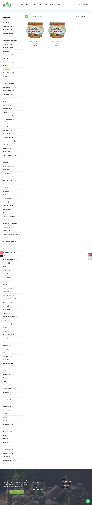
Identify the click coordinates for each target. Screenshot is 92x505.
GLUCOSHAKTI (7, 198)
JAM (4, 248)
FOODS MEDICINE (7, 177)
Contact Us (61, 4)
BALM (4, 76)
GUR (4, 213)
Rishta (5, 360)
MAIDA (5, 284)
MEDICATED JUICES (8, 288)
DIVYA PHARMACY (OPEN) (9, 155)
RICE (4, 352)
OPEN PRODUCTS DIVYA (9, 317)
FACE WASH (6, 173)
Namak (5, 306)
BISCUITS (5, 87)
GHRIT (4, 195)
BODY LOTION (6, 94)
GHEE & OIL (6, 191)
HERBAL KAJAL (6, 230)
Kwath (5, 274)
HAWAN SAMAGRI (7, 227)
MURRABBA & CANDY (8, 299)
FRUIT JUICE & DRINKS (8, 180)
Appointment (43, 4)
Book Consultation (16, 491)
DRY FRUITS (6, 159)
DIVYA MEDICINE (7, 152)
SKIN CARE (5, 399)
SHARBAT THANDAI (8, 388)
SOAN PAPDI (6, 403)
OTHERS (5, 320)
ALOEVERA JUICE (7, 47)
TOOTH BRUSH (7, 446)
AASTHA (5, 22)
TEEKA (4, 439)
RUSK (4, 370)
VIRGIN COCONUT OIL (8, 460)
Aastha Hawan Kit (8, 33)
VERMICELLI (6, 456)
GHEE (4, 187)
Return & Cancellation (37, 484)
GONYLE (5, 202)
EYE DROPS (6, 169)
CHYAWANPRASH (7, 116)
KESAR (4, 256)
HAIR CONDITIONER (8, 216)
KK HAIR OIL (6, 270)
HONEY (5, 238)
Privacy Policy (35, 482)
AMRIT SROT (6, 58)
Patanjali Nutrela (7, 334)
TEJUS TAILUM (6, 442)
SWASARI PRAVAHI (8, 428)
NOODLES (5, 313)
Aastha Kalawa (7, 37)
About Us (28, 4)
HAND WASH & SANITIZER (9, 223)
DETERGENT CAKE (7, 137)
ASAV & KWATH (7, 62)
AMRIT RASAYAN (7, 55)
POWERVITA (6, 345)
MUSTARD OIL (6, 302)
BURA (4, 101)
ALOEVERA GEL (7, 44)
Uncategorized (7, 449)
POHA (4, 342)
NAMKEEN (5, 309)
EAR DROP (5, 162)
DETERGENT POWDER (8, 141)
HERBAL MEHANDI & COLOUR (10, 234)
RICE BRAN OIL (6, 356)
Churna (5, 112)
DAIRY (4, 123)
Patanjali (5, 331)
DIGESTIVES (6, 144)
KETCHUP (5, 263)
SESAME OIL (6, 385)
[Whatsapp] (88, 501)
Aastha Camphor (7, 26)
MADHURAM (6, 281)
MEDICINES (6, 291)
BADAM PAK (6, 69)
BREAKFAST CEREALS (8, 98)
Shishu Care (6, 392)
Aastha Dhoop (7, 30)
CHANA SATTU (7, 108)
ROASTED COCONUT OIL (9, 367)
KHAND (5, 266)
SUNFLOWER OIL (7, 424)
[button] (86, 4)
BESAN (4, 80)
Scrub (4, 378)
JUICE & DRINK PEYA (8, 252)
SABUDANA (6, 374)
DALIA (4, 126)
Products (52, 4)
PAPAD (5, 327)
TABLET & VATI (7, 431)
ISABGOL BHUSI (7, 245)
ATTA (4, 65)
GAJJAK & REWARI (7, 184)
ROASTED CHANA (7, 363)
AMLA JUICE (6, 51)
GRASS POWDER (7, 205)
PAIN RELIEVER (6, 324)
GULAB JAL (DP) (7, 209)
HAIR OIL (5, 220)
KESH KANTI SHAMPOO (9, 259)
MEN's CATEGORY (7, 295)
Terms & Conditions (37, 489)
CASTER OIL (6, 105)
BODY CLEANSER (7, 91)
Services (35, 4)
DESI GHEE (5, 134)
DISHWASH (6, 148)
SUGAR (5, 417)
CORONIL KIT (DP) (7, 119)
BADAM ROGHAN (7, 73)
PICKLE (5, 338)
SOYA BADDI (6, 406)
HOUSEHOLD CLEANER (8, 241)
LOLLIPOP (5, 277)
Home (22, 4)
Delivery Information (37, 480)
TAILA (4, 435)
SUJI (4, 421)
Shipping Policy (36, 487)
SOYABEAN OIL (7, 410)
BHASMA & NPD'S (7, 83)
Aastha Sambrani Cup (9, 40)
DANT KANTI (6, 130)
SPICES (5, 413)
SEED (4, 381)
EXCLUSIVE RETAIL (7, 166)
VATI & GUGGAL (7, 453)
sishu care (6, 395)
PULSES (5, 349)
